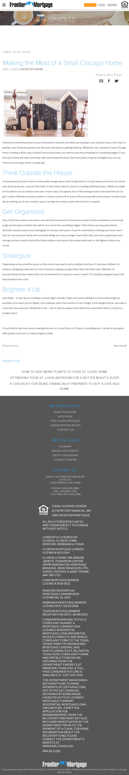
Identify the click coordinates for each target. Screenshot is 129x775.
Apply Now (65, 416)
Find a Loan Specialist (65, 420)
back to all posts (16, 52)
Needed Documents (65, 450)
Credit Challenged (65, 455)
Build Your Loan (65, 411)
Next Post (120, 345)
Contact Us (65, 429)
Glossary (65, 446)
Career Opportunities (65, 425)
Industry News (31, 69)
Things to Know (65, 459)
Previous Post (10, 345)
